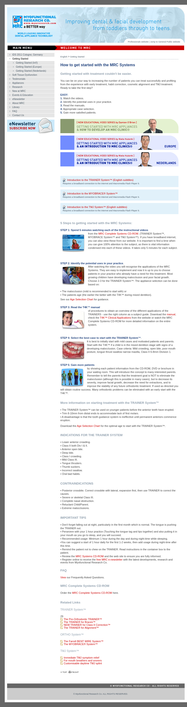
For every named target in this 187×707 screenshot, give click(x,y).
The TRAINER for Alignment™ (81, 627)
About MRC (18, 103)
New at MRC (19, 91)
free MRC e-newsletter (109, 559)
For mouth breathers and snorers (83, 660)
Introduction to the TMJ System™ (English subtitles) (97, 207)
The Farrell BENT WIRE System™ (83, 641)
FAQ (14, 111)
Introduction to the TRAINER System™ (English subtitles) (100, 180)
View (63, 577)
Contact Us (18, 115)
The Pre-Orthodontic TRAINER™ (83, 619)
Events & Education (22, 95)
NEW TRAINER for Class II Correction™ (87, 624)
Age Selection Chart (81, 299)
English (63, 57)
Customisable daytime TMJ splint (83, 663)
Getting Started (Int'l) (27, 62)
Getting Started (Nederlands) (31, 71)
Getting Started (20, 58)
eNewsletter (18, 99)
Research (17, 87)
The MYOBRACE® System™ (81, 644)
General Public (165, 42)
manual (171, 314)
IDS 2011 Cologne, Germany (27, 54)
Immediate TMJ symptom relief (81, 657)
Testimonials (18, 79)
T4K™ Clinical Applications (115, 317)
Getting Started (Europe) (29, 67)
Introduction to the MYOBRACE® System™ (92, 193)
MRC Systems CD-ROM (90, 556)
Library (16, 107)
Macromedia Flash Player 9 (126, 183)
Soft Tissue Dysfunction (24, 75)
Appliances (18, 83)
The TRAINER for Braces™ (79, 622)
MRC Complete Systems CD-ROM (118, 233)
